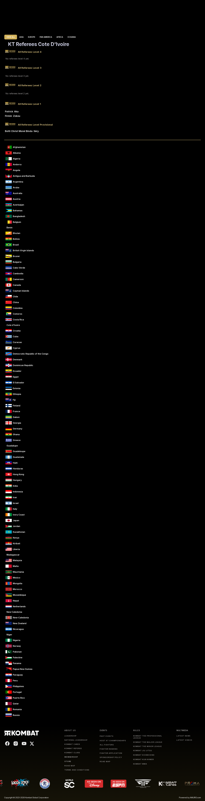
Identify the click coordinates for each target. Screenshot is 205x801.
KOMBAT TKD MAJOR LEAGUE (147, 742)
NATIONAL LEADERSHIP (75, 740)
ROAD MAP (69, 766)
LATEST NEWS (183, 736)
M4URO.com (195, 797)
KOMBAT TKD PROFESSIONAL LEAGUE (147, 737)
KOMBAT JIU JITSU (142, 751)
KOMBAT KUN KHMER (143, 759)
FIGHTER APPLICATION (111, 753)
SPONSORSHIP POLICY (111, 757)
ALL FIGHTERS (107, 745)
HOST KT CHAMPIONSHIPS (113, 741)
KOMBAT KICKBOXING (144, 755)
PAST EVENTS (106, 736)
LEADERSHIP (70, 736)
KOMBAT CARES (72, 744)
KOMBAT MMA (140, 764)
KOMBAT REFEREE (73, 748)
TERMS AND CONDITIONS (76, 770)
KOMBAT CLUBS (72, 753)
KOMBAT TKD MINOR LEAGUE (147, 746)
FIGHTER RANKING (109, 749)
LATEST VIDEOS (184, 740)
